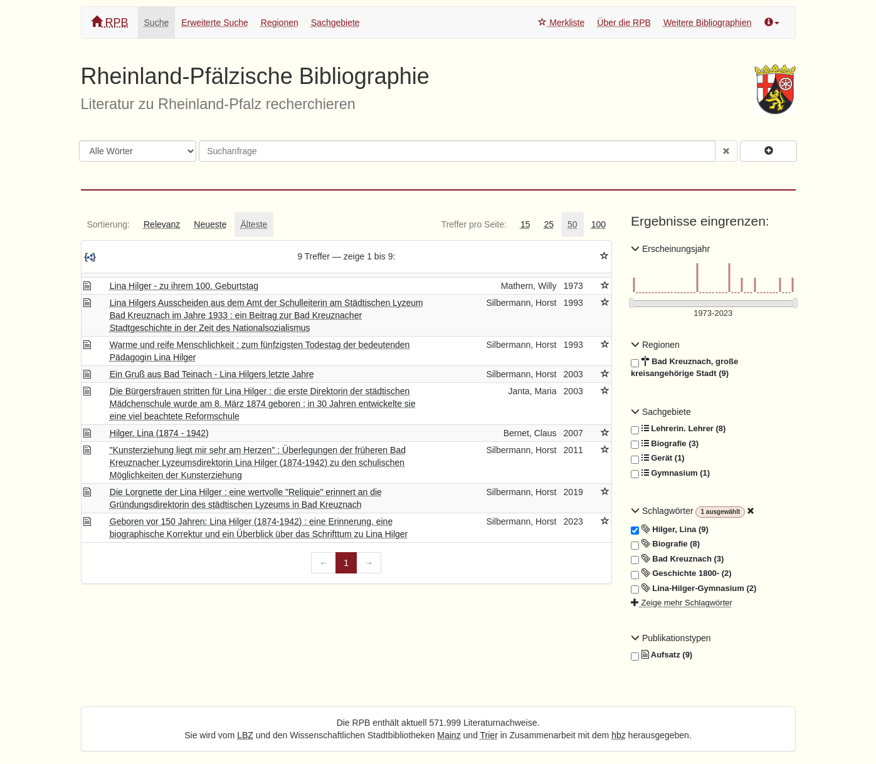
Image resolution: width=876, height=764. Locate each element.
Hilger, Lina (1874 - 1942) (159, 433)
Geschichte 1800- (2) (681, 573)
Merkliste (561, 23)
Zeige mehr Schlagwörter (681, 602)
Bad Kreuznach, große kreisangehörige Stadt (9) (684, 367)
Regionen (279, 23)
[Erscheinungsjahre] (713, 313)
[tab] (108, 224)
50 (572, 224)
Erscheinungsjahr (670, 249)
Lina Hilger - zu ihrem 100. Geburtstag (184, 286)
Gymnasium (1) (670, 473)
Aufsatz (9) (661, 655)
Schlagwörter (663, 511)
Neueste (210, 224)
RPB (110, 22)
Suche (156, 23)
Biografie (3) (665, 443)
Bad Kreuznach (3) (677, 559)
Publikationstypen (671, 638)
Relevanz (162, 224)
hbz (618, 735)
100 (598, 224)
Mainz (448, 735)
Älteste (254, 224)
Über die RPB (624, 23)
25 (549, 224)
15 (525, 224)
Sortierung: (108, 224)
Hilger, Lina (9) (670, 529)
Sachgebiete (335, 23)
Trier (489, 735)
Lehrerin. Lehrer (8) (678, 428)
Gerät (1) (658, 458)
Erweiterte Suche (214, 23)
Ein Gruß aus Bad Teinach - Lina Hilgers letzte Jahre (212, 374)
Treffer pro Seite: (474, 224)
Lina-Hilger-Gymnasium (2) (693, 588)
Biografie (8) (665, 544)
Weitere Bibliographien (707, 23)
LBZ (245, 735)
